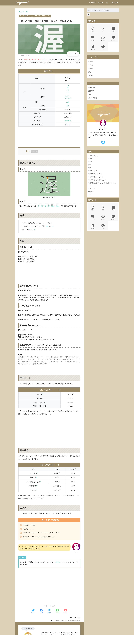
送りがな (113, 38)
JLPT (103, 47)
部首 (113, 29)
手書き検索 (92, 2)
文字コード (91, 190)
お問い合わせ (114, 2)
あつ (66, 96)
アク (67, 85)
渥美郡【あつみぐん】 (96, 175)
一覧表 (90, 66)
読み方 (92, 163)
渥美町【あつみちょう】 (97, 178)
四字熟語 (91, 69)
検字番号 (91, 193)
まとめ (90, 196)
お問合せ (58, 563)
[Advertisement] (49, 136)
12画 (23, 16)
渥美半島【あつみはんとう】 (98, 181)
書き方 (92, 160)
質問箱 (90, 76)
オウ (67, 92)
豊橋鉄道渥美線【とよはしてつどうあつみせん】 (102, 186)
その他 (90, 62)
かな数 (92, 38)
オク (67, 90)
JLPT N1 (31, 16)
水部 (39, 16)
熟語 (89, 169)
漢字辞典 (100, 2)
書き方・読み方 (93, 157)
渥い (53, 206)
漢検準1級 (47, 16)
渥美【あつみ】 (94, 172)
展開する (34, 151)
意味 (89, 166)
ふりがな (103, 38)
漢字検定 (92, 47)
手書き (92, 29)
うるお (66, 98)
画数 (103, 29)
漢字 (78, 618)
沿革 (107, 2)
